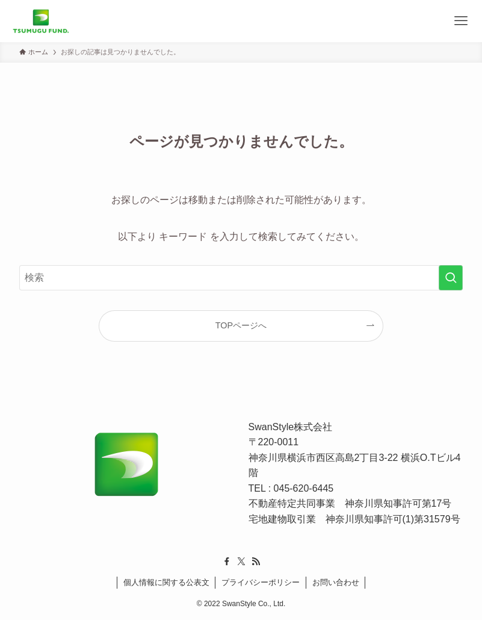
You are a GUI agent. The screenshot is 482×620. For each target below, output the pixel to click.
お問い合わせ (335, 582)
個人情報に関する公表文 (166, 582)
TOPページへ (241, 325)
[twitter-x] (241, 561)
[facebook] (226, 561)
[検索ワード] (241, 277)
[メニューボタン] (461, 21)
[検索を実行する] (451, 277)
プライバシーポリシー (260, 582)
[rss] (255, 561)
